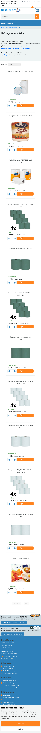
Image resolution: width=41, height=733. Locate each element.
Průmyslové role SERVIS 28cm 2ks (20, 248)
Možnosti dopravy (8, 666)
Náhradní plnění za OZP (10, 680)
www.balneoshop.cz (9, 704)
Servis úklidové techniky (10, 687)
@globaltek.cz (12, 653)
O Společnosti (7, 695)
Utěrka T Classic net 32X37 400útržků (20, 71)
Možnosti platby (8, 668)
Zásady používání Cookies (11, 697)
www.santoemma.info (9, 700)
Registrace (35, 1)
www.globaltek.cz (8, 702)
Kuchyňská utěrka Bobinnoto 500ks (20, 116)
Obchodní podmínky (9, 671)
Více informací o (13, 622)
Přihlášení (26, 1)
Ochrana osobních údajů (10, 673)
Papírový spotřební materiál (9, 27)
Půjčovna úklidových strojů (11, 683)
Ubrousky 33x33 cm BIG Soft (20, 558)
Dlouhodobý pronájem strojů (11, 685)
